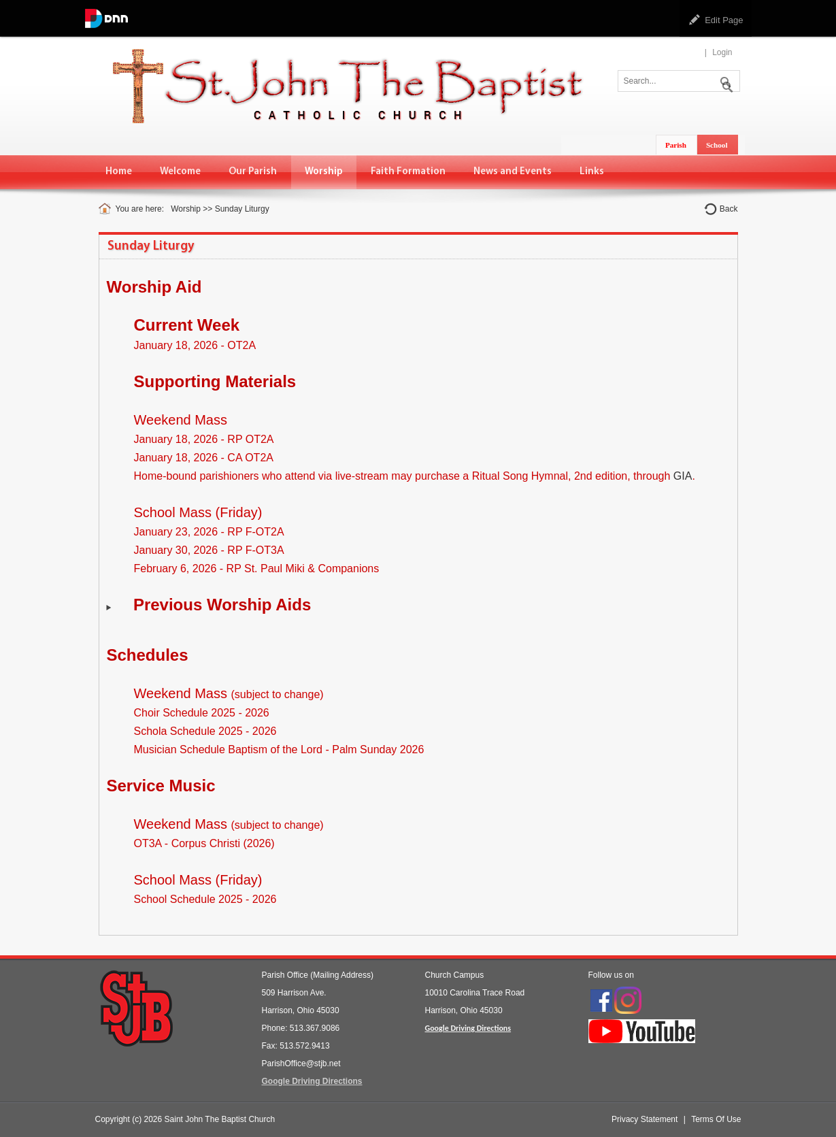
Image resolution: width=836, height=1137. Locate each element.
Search (724, 79)
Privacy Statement (645, 1119)
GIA (682, 476)
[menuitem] (119, 171)
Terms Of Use (716, 1119)
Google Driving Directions (312, 1081)
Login (722, 52)
